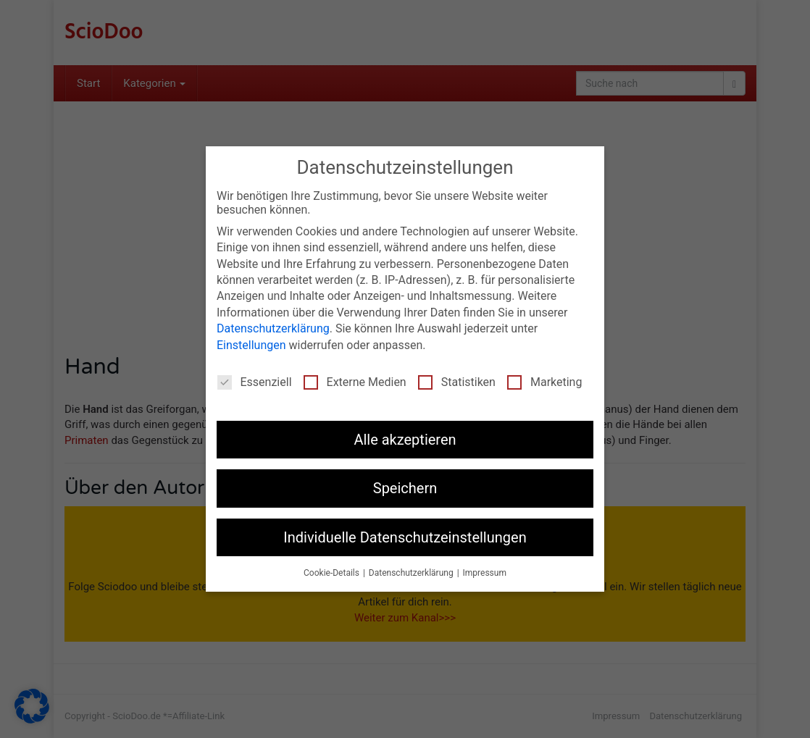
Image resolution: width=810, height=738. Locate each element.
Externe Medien (355, 382)
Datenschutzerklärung (273, 328)
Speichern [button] (405, 488)
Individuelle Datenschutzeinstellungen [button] (404, 537)
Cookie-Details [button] (333, 573)
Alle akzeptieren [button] (405, 439)
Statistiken (457, 382)
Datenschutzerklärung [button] (412, 573)
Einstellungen (251, 345)
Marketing (544, 382)
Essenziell (254, 382)
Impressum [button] (484, 573)
